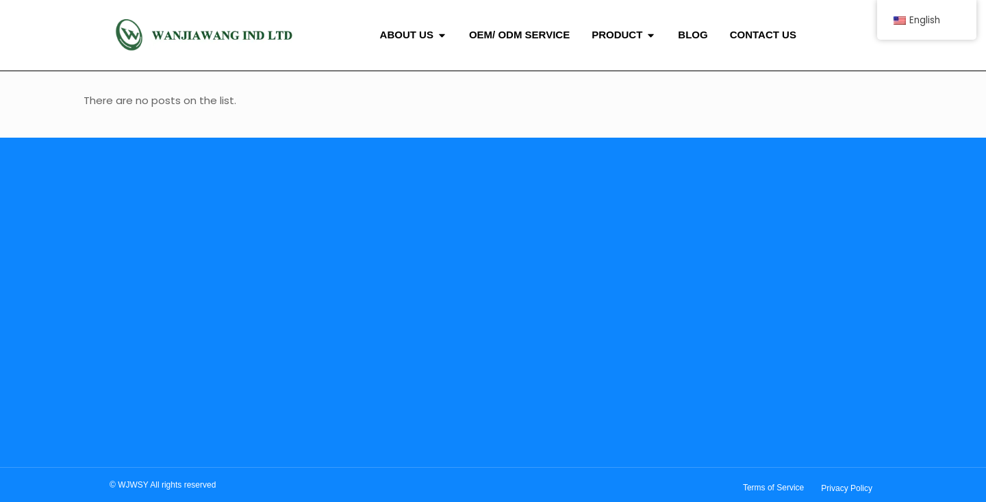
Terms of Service (773, 487)
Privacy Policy (846, 488)
